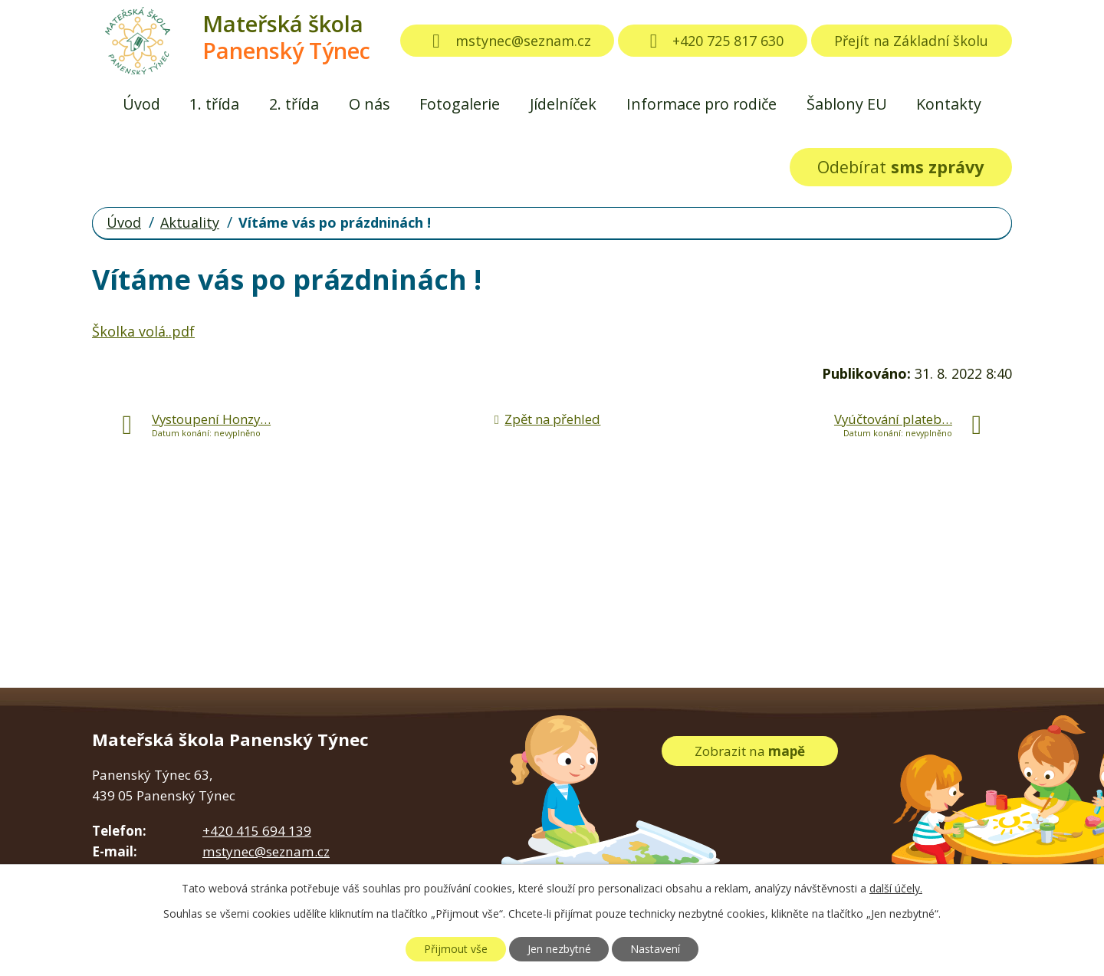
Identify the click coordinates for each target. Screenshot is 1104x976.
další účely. (895, 888)
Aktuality (189, 222)
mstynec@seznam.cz (507, 40)
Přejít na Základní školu (911, 40)
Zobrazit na (750, 751)
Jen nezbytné (559, 948)
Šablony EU (847, 104)
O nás (369, 104)
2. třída (294, 104)
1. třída (214, 104)
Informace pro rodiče (701, 104)
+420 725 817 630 (713, 40)
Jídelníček (563, 104)
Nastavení (655, 948)
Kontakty (948, 104)
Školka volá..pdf (143, 331)
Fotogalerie (459, 104)
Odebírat (900, 167)
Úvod (141, 104)
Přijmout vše (456, 948)
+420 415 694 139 (256, 831)
